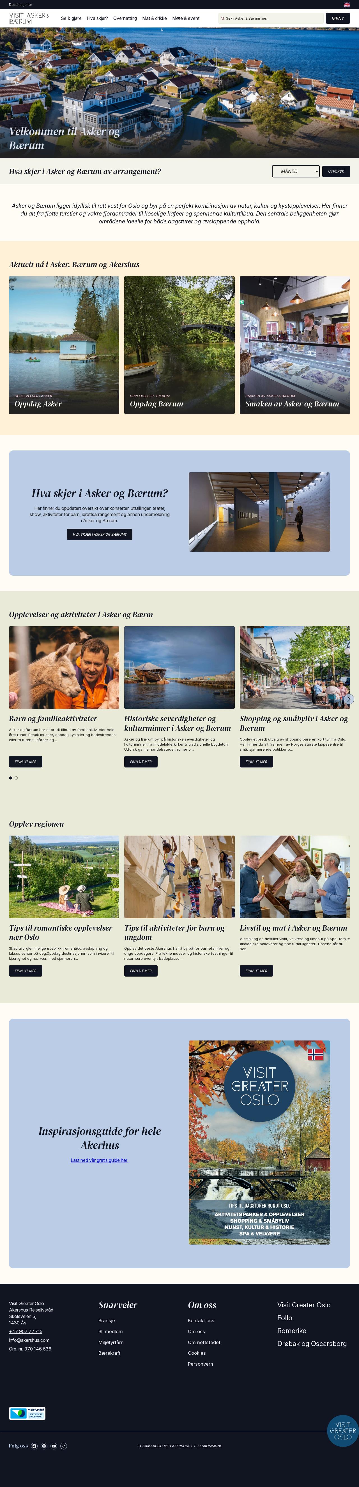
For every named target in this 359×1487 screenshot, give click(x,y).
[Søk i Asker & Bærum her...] (271, 18)
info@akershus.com (29, 1340)
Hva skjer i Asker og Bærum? (99, 534)
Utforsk (336, 171)
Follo (284, 1318)
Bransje (106, 1320)
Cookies (197, 1353)
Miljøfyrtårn (111, 1342)
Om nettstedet (204, 1342)
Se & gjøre (71, 18)
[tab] (10, 778)
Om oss (196, 1331)
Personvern (200, 1364)
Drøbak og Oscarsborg (312, 1344)
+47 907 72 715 (25, 1331)
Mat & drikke (154, 18)
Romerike (291, 1331)
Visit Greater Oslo (304, 1305)
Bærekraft (109, 1353)
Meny (338, 18)
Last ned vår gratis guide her (99, 1160)
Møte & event (185, 18)
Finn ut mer (25, 762)
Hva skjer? (97, 18)
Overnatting (125, 18)
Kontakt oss (201, 1320)
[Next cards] (349, 699)
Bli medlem (110, 1331)
